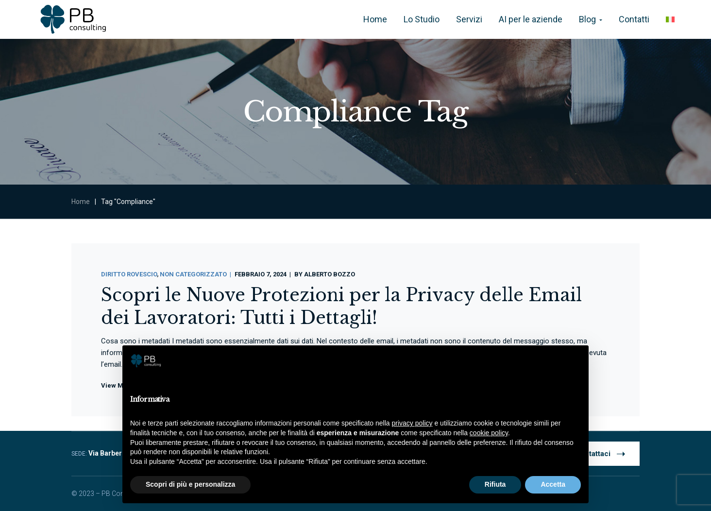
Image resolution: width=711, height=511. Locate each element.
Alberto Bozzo (329, 274)
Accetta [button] (553, 484)
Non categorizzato (193, 274)
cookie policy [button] (489, 433)
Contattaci (600, 453)
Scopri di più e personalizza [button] (190, 484)
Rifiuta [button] (495, 484)
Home (80, 201)
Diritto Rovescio (129, 274)
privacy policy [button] (412, 423)
